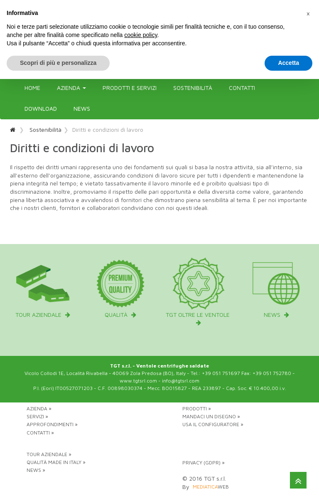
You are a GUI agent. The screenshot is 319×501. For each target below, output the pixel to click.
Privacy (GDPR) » (203, 462)
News (82, 108)
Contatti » (40, 432)
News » (36, 470)
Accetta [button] (288, 62)
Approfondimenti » (52, 424)
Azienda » (39, 408)
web (211, 487)
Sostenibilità (192, 87)
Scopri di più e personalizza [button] (58, 62)
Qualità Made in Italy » (56, 462)
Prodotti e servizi (130, 87)
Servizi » (37, 416)
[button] (308, 13)
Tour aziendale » (49, 454)
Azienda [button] (71, 87)
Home (32, 87)
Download (41, 108)
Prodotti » (196, 408)
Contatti (242, 87)
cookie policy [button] (140, 35)
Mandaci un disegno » (211, 416)
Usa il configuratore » (212, 424)
